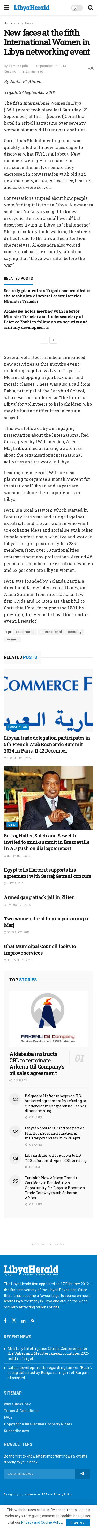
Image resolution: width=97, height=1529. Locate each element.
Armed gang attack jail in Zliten (39, 897)
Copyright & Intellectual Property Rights (38, 1424)
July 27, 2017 (14, 883)
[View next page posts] (53, 340)
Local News (25, 23)
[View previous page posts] (44, 340)
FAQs (8, 1417)
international (51, 632)
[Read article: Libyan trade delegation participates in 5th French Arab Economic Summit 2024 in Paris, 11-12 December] (48, 700)
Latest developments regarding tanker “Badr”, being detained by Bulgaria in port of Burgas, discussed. (50, 1372)
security (75, 632)
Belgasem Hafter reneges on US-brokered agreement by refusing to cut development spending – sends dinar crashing (55, 1103)
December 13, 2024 (18, 758)
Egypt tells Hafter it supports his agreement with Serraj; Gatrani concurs (47, 873)
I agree (78, 1522)
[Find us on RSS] (32, 1321)
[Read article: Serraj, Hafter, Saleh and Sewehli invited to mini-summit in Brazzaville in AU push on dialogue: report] (48, 798)
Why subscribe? (17, 1404)
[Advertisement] (48, 1232)
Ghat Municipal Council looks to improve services (40, 949)
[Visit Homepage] (32, 8)
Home (8, 23)
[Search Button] (90, 7)
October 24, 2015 (17, 932)
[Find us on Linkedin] (23, 1321)
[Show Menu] (6, 7)
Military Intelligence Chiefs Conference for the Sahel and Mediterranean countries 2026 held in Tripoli (48, 1353)
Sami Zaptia (18, 66)
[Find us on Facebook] (5, 1321)
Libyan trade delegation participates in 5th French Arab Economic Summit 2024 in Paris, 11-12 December (47, 744)
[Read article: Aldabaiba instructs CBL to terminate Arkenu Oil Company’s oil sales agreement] (48, 1019)
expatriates (25, 632)
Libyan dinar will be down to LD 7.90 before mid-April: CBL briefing (56, 1158)
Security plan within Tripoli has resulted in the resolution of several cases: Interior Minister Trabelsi (47, 296)
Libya (12, 824)
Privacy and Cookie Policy (41, 1522)
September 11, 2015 (18, 960)
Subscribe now (16, 1431)
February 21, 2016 (17, 904)
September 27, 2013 (51, 66)
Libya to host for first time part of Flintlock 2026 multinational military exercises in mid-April (54, 1133)
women (12, 639)
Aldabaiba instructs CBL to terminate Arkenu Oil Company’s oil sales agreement (36, 1063)
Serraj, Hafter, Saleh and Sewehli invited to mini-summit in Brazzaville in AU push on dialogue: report (46, 842)
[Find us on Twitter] (14, 1321)
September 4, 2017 (17, 855)
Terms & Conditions (21, 1411)
